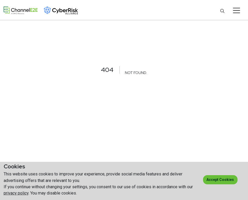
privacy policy (16, 193)
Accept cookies (220, 180)
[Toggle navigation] (237, 10)
